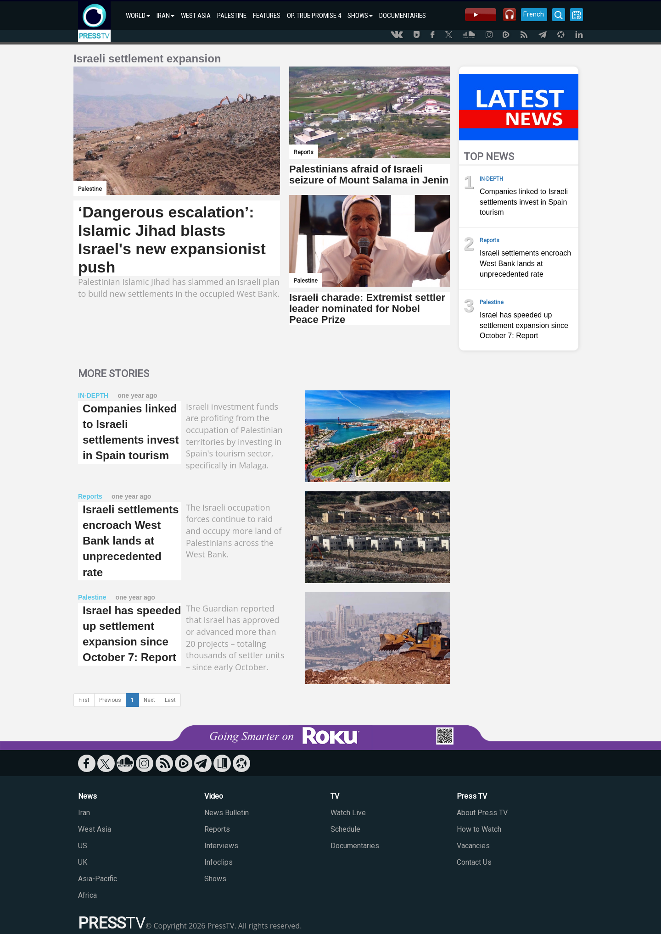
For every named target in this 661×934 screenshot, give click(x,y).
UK (82, 862)
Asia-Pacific (97, 878)
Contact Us (474, 862)
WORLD (138, 15)
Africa (87, 895)
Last (170, 700)
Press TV (472, 796)
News (87, 796)
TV (334, 796)
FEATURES (266, 15)
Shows (215, 878)
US (82, 845)
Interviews (221, 845)
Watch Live (348, 812)
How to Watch (479, 829)
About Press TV (482, 812)
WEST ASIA (196, 15)
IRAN (165, 15)
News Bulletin (226, 812)
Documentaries (354, 845)
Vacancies (473, 845)
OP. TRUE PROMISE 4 (314, 15)
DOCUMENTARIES (402, 15)
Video (213, 796)
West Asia (94, 829)
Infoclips (218, 862)
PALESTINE (231, 15)
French (533, 14)
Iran (84, 812)
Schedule (345, 829)
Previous (110, 700)
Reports (217, 829)
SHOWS (360, 15)
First (84, 700)
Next (149, 700)
